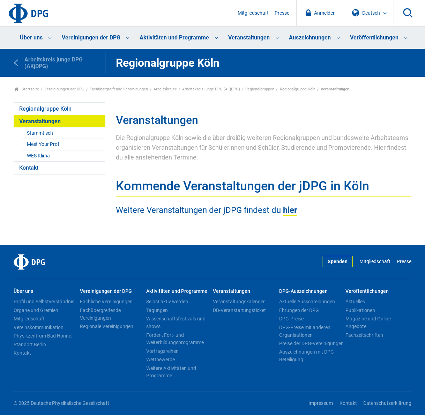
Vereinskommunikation (39, 327)
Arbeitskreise (165, 89)
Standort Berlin (30, 344)
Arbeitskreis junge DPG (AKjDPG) (211, 89)
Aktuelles (355, 301)
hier (290, 210)
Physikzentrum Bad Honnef (43, 336)
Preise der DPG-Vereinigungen (311, 343)
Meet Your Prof (43, 144)
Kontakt (28, 167)
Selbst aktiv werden (167, 301)
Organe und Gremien (36, 310)
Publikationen (360, 310)
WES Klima (38, 156)
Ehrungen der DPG (299, 310)
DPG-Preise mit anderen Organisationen (304, 331)
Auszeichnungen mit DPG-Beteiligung (307, 355)
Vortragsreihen (162, 351)
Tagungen (157, 310)
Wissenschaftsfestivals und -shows (177, 322)
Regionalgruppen (259, 89)
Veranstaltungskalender (239, 301)
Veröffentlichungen (374, 37)
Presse (282, 13)
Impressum (320, 403)
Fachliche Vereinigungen (106, 301)
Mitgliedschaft (253, 13)
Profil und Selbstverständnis (44, 301)
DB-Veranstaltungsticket (239, 310)
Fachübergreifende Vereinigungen (119, 89)
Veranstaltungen (249, 37)
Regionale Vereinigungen (106, 326)
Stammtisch (40, 133)
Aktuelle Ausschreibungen (307, 301)
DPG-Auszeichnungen (303, 291)
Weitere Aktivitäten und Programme (171, 372)
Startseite (26, 89)
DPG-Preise (291, 318)
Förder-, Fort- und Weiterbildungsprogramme (175, 339)
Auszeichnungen (310, 37)
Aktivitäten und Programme (174, 37)
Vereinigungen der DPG (91, 37)
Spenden (338, 262)
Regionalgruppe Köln (297, 89)
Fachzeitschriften (364, 335)
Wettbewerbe (160, 359)
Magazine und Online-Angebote (368, 322)
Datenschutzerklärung (387, 403)
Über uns (31, 37)
